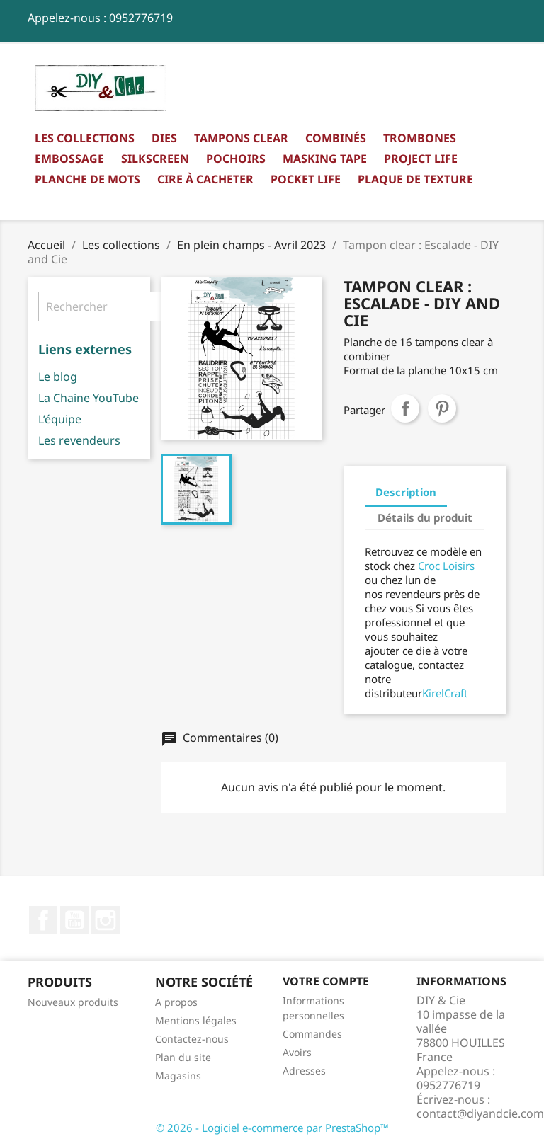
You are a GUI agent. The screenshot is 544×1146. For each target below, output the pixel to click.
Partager (405, 408)
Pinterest (442, 408)
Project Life (421, 158)
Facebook (43, 920)
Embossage (69, 158)
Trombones (419, 138)
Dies (164, 138)
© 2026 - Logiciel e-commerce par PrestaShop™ (272, 1128)
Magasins (178, 1075)
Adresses (304, 1070)
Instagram (105, 920)
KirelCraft (445, 693)
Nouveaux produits (73, 1002)
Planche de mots (87, 179)
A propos (176, 1002)
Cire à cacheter (205, 179)
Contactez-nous (192, 1038)
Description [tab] (405, 492)
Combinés (335, 138)
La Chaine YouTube (88, 398)
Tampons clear (241, 138)
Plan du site (183, 1057)
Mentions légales (196, 1020)
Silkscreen (155, 158)
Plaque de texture (415, 179)
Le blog (57, 376)
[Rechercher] (127, 306)
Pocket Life (306, 179)
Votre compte (326, 981)
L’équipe (59, 419)
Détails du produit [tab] (425, 517)
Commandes (312, 1034)
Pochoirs (236, 158)
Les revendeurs (79, 440)
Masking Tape (325, 158)
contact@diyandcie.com (480, 1113)
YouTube (74, 920)
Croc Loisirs (446, 565)
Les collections (85, 138)
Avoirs (297, 1052)
